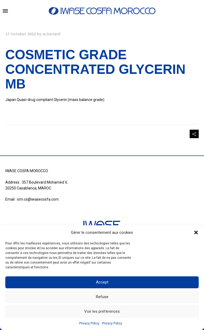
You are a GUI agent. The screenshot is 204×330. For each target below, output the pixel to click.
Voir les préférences (102, 311)
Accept (102, 282)
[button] (196, 232)
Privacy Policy (89, 323)
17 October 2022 (20, 34)
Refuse (102, 296)
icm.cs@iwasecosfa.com (38, 199)
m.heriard (51, 34)
